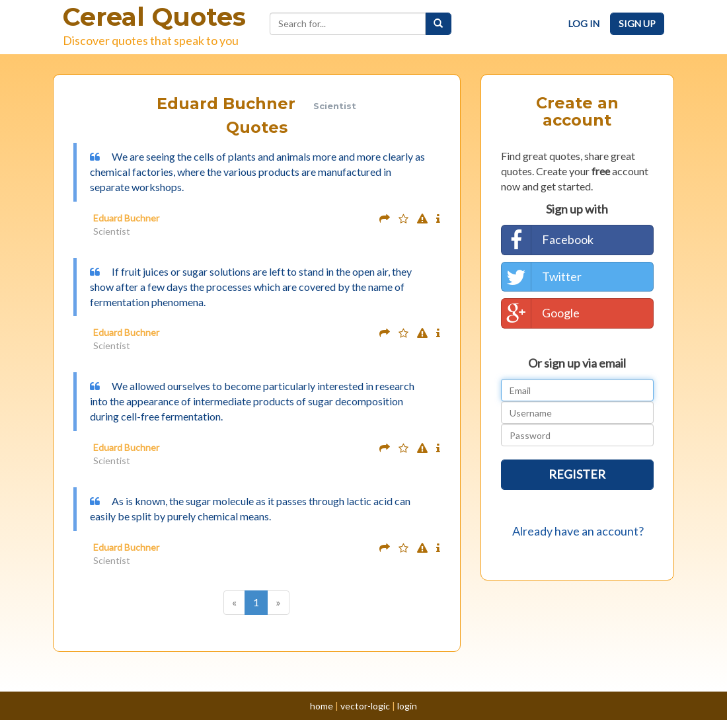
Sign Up (637, 23)
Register (577, 474)
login (407, 705)
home (321, 705)
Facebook (547, 240)
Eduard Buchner (126, 217)
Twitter (542, 277)
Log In (583, 23)
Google (541, 313)
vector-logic (365, 705)
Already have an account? (578, 531)
